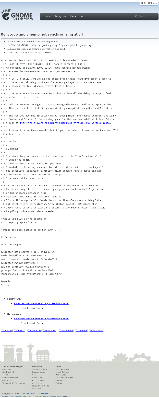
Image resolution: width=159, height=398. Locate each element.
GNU (68, 396)
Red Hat (34, 396)
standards (18, 396)
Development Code (40, 386)
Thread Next (49, 330)
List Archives (76, 16)
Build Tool (36, 388)
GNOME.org (150, 2)
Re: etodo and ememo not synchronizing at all (41, 303)
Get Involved (8, 372)
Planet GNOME (62, 374)
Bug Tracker (36, 383)
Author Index (96, 330)
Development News (64, 377)
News (58, 366)
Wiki (33, 374)
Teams (5, 374)
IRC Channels (37, 380)
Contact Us (7, 380)
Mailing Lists (60, 16)
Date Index (81, 330)
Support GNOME (10, 377)
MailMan (52, 396)
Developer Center (39, 369)
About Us (6, 369)
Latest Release (62, 372)
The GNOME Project (12, 366)
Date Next (19, 330)
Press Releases (62, 369)
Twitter (58, 383)
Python (59, 396)
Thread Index (66, 330)
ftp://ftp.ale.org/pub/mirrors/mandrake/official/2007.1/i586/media (65, 123)
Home (47, 16)
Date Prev (6, 330)
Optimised (6, 396)
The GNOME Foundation (13, 383)
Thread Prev (34, 330)
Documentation (38, 372)
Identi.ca (59, 380)
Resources (36, 366)
